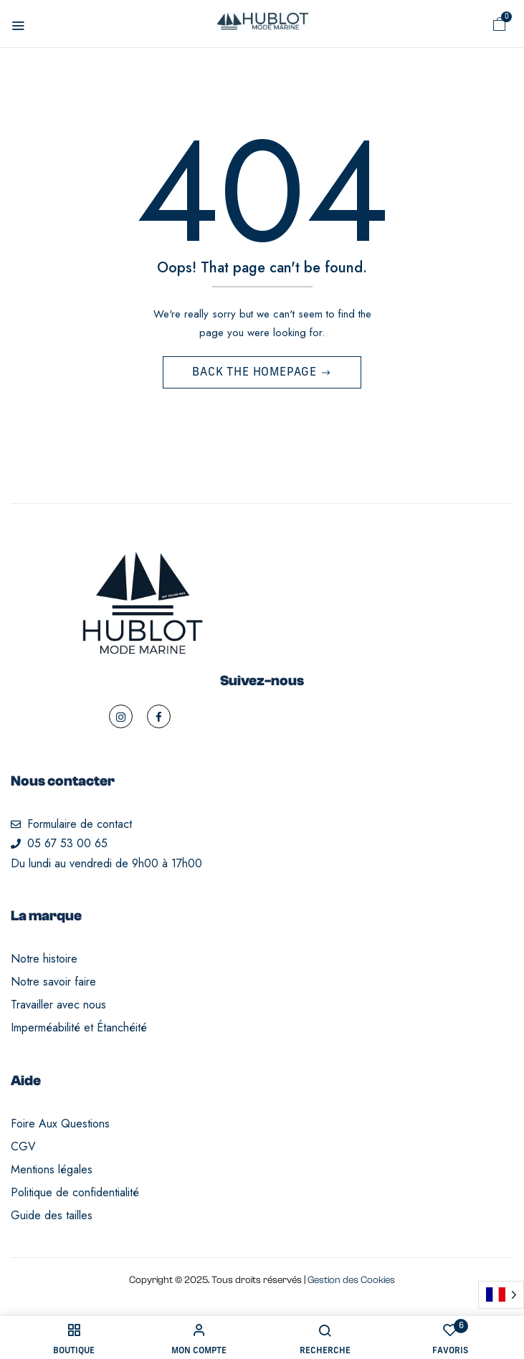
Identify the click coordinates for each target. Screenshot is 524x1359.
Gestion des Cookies (351, 1280)
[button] (499, 24)
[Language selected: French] (501, 1295)
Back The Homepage (256, 372)
